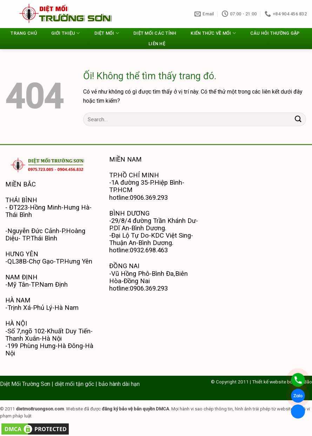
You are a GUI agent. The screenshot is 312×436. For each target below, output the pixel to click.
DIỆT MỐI (106, 33)
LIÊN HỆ (156, 43)
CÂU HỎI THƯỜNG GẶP (275, 33)
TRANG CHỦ (23, 33)
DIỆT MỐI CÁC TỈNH (154, 33)
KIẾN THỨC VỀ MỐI (213, 33)
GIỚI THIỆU (65, 33)
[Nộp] (298, 119)
